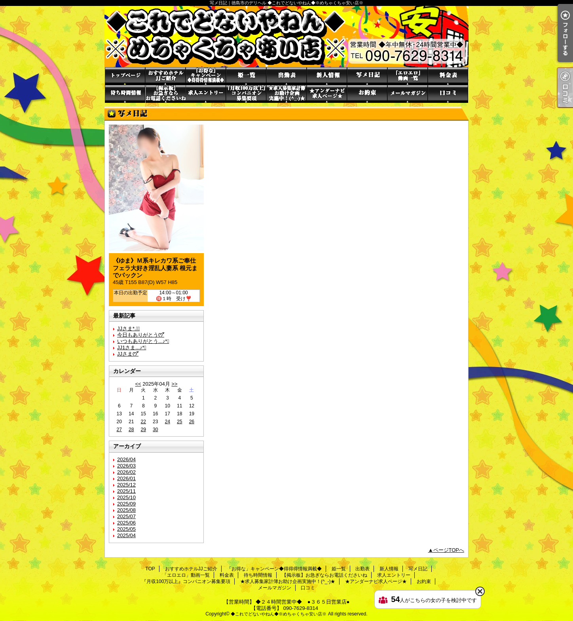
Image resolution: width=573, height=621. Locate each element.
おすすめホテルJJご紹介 (165, 76)
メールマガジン (407, 94)
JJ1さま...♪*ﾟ (131, 347)
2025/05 (126, 529)
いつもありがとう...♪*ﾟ (143, 341)
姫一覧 (246, 76)
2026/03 (126, 466)
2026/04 (126, 459)
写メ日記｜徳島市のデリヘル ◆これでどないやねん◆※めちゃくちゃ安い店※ (286, 36)
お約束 (367, 94)
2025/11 (126, 491)
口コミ (448, 94)
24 (167, 421)
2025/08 (126, 510)
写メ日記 (367, 76)
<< (138, 384)
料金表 (448, 76)
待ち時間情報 (125, 94)
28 (131, 429)
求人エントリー (206, 94)
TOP (125, 76)
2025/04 (126, 535)
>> (174, 384)
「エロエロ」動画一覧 (407, 76)
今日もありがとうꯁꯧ (140, 335)
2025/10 (126, 497)
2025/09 (126, 504)
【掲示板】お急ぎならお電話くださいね (165, 94)
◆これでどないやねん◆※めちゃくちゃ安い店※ (278, 614)
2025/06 (126, 523)
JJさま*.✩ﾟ (128, 328)
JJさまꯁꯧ (128, 354)
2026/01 (126, 478)
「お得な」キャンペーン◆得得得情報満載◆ (206, 76)
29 (143, 429)
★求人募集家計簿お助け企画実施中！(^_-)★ (286, 94)
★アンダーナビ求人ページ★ (327, 94)
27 (119, 429)
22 (143, 421)
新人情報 (327, 76)
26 (191, 421)
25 (179, 421)
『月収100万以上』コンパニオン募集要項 (246, 94)
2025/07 (126, 516)
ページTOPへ (449, 550)
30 (155, 429)
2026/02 (126, 472)
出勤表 (286, 76)
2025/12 (126, 485)
